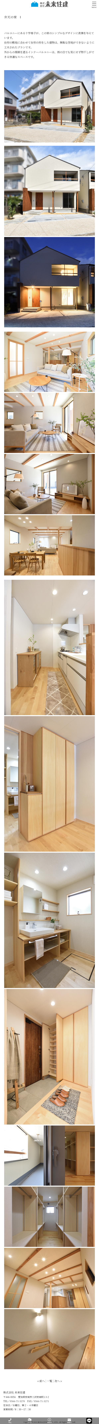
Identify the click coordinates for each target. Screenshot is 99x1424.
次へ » (58, 1381)
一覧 (49, 1381)
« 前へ (41, 1381)
